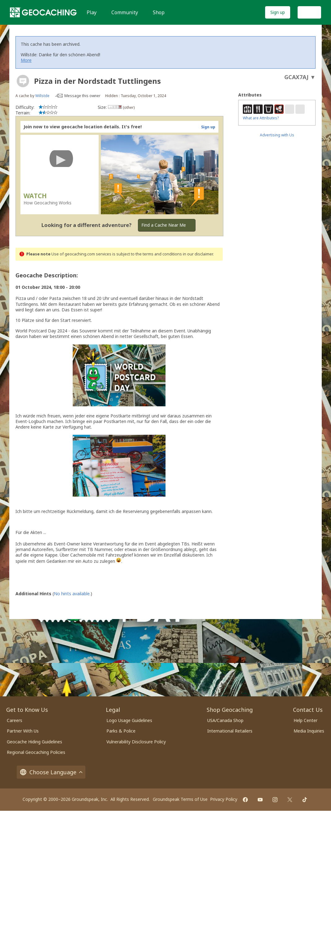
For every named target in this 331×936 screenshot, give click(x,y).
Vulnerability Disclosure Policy (136, 742)
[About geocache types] (22, 81)
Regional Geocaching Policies (36, 752)
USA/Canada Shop (225, 720)
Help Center (305, 720)
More (26, 60)
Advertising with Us (277, 135)
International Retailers (229, 731)
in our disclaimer (198, 254)
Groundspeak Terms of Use (180, 799)
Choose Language (51, 772)
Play (92, 12)
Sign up (277, 12)
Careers (14, 720)
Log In (309, 12)
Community (124, 12)
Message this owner (82, 95)
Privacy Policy (223, 799)
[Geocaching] (43, 12)
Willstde (42, 95)
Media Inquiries (309, 731)
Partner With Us (23, 731)
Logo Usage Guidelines (129, 720)
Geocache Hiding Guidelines (34, 742)
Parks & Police (120, 731)
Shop (159, 12)
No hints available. (72, 593)
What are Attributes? (261, 118)
